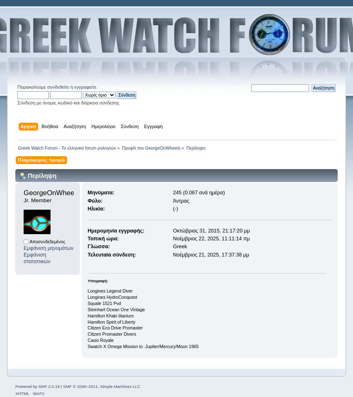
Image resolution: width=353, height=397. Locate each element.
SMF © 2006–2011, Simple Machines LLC (101, 386)
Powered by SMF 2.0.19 (37, 386)
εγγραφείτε (85, 87)
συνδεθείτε (58, 87)
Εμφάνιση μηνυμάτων (48, 248)
